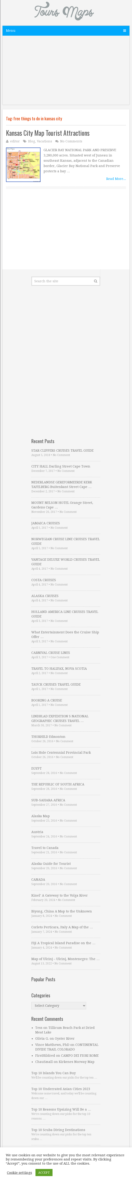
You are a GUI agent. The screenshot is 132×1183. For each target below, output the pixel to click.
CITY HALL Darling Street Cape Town (60, 466)
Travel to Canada (45, 848)
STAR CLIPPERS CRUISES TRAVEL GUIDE (62, 450)
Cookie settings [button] (19, 1173)
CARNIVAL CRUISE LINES (50, 653)
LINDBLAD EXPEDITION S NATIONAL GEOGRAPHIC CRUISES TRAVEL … (59, 718)
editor (15, 141)
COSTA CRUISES (43, 580)
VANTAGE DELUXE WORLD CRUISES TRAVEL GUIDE (65, 562)
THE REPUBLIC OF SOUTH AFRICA (57, 784)
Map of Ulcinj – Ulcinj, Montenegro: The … (65, 959)
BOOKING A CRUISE (46, 700)
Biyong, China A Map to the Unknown (61, 911)
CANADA (38, 879)
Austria (37, 832)
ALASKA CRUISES (45, 596)
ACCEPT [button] (44, 1172)
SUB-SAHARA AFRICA (48, 800)
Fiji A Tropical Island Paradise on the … (63, 943)
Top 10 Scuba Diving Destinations (58, 1130)
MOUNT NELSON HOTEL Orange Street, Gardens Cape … (62, 505)
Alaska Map (40, 816)
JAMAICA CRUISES (45, 523)
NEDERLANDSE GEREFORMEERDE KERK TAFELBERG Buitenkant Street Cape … (61, 484)
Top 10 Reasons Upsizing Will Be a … (61, 1109)
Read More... (116, 179)
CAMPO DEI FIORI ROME (80, 1055)
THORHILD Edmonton (48, 737)
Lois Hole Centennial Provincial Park (61, 752)
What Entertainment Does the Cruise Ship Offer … (65, 634)
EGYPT (36, 768)
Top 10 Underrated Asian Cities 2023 (60, 1089)
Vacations (44, 141)
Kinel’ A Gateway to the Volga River (59, 895)
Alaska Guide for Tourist (51, 864)
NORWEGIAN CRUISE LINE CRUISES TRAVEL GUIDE (65, 541)
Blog (31, 141)
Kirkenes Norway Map (76, 1062)
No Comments (71, 141)
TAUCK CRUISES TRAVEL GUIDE (56, 684)
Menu (10, 30)
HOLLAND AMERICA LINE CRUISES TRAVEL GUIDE (64, 614)
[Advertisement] (66, 72)
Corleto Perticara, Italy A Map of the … (62, 927)
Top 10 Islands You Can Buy (53, 1073)
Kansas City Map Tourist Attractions (48, 133)
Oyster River (65, 1038)
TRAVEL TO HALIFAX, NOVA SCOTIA (59, 668)
